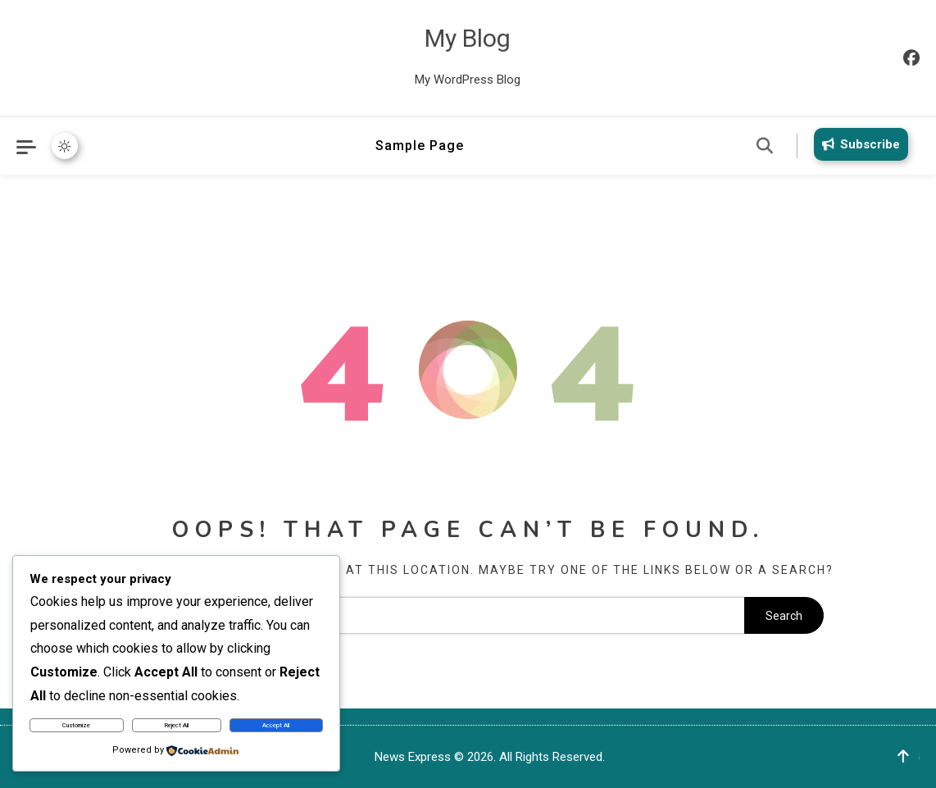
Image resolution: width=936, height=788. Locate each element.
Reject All (177, 725)
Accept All (275, 725)
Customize (76, 725)
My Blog (468, 38)
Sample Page (419, 145)
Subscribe (858, 144)
